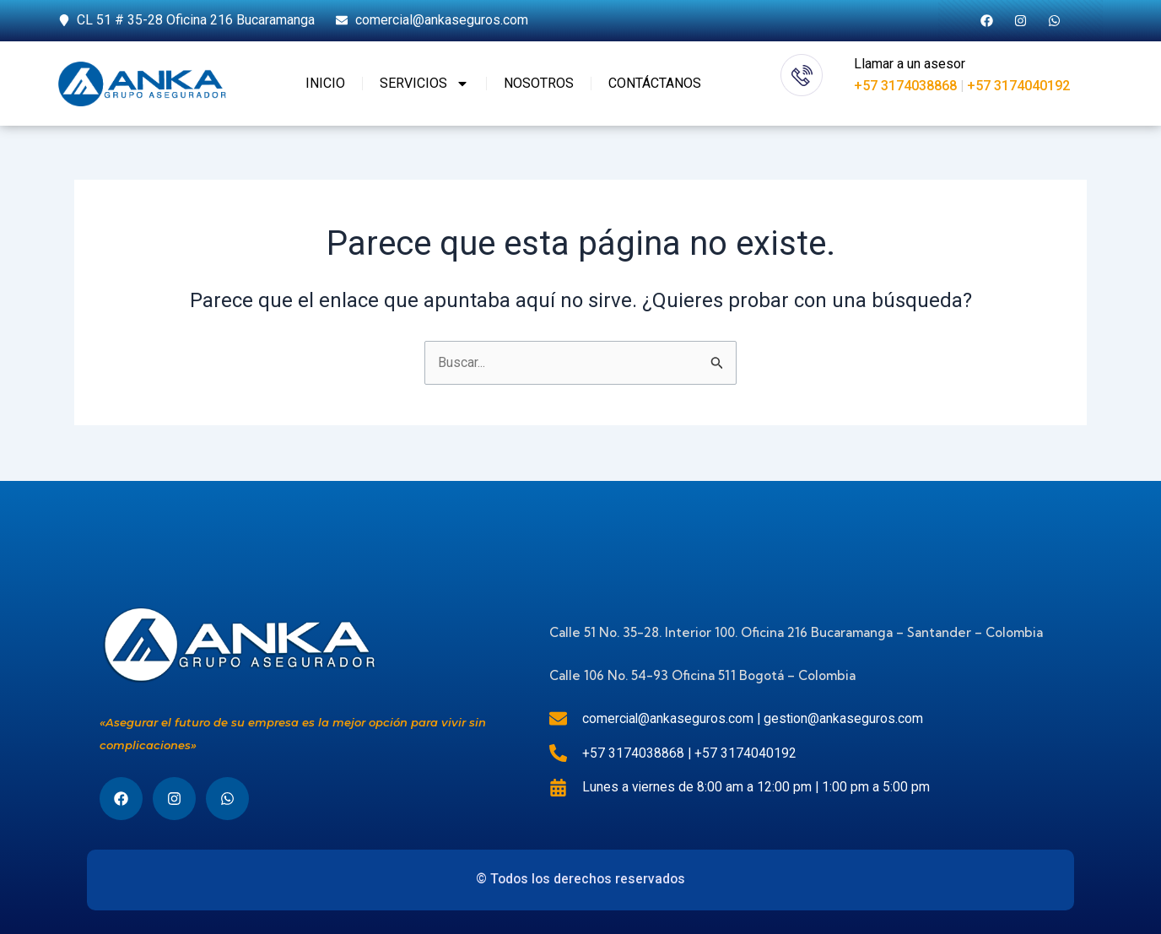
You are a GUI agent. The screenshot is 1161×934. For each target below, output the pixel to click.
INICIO (325, 83)
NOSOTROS (539, 83)
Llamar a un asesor (909, 64)
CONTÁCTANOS (654, 83)
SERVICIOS (424, 83)
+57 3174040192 (1018, 86)
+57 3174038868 (905, 86)
